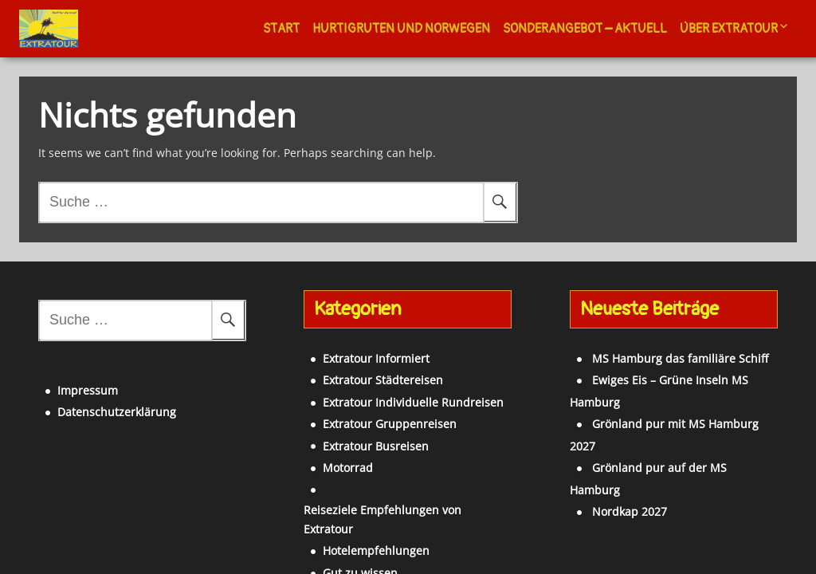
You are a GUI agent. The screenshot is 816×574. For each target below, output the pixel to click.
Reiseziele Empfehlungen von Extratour (402, 480)
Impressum (61, 371)
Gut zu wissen (334, 523)
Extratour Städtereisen (357, 370)
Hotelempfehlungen (350, 501)
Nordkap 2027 (603, 436)
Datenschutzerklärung (90, 392)
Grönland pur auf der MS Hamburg (660, 414)
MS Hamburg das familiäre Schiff (654, 348)
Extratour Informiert (350, 348)
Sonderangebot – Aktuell (585, 29)
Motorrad (322, 458)
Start (281, 29)
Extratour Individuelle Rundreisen (387, 392)
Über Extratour (729, 29)
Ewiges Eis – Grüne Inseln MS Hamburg (670, 370)
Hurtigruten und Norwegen (401, 29)
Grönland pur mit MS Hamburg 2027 (663, 392)
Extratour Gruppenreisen (364, 414)
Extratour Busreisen (350, 436)
